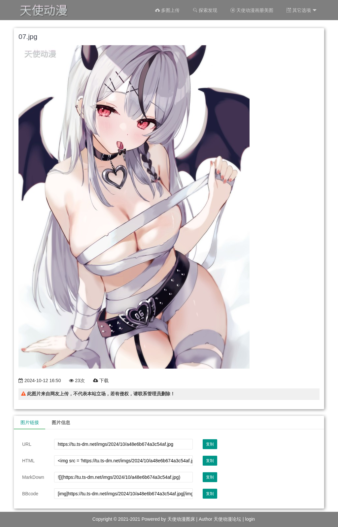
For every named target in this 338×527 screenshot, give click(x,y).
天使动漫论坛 (227, 519)
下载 (101, 380)
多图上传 (167, 10)
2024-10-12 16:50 (39, 380)
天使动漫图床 (181, 519)
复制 (210, 444)
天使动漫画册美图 (251, 10)
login (250, 519)
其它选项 (302, 10)
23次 (76, 380)
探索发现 (205, 10)
